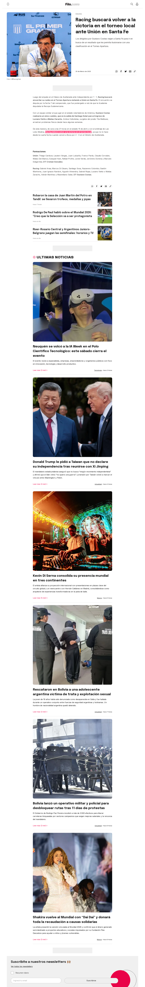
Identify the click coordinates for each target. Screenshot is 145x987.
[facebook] (121, 71)
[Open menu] (8, 4)
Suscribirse (91, 980)
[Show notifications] (137, 4)
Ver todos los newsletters (22, 966)
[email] (130, 71)
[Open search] (131, 4)
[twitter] (125, 71)
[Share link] (135, 71)
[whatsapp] (116, 71)
